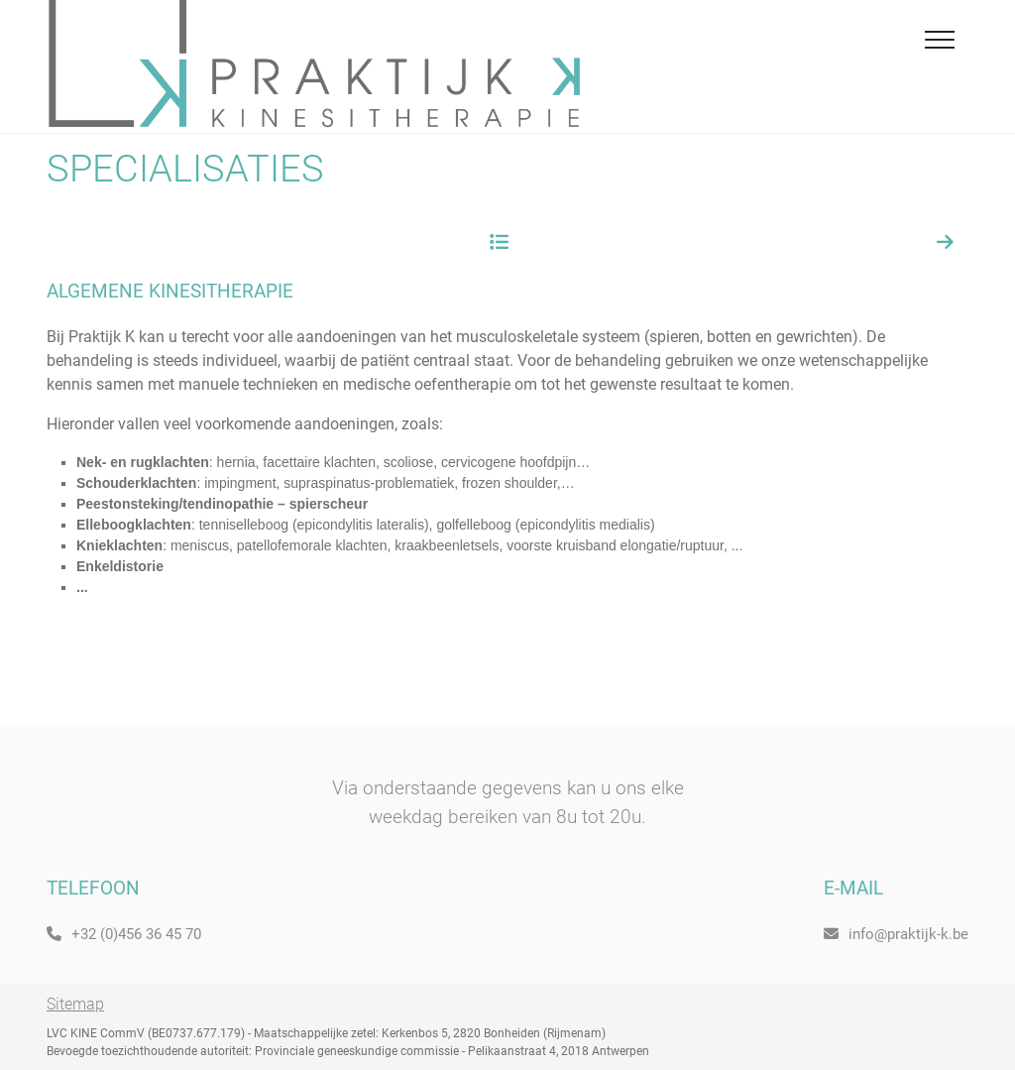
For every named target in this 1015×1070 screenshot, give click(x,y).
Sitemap (75, 1004)
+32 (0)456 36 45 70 (124, 934)
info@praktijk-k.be (896, 934)
